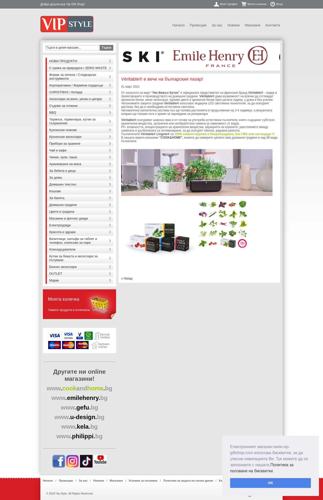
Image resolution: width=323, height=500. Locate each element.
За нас (217, 25)
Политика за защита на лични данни (188, 480)
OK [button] (270, 483)
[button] (276, 471)
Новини (233, 25)
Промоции (198, 25)
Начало (178, 25)
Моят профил (228, 4)
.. (80, 388)
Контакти (272, 25)
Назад (126, 278)
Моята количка (256, 4)
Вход (279, 4)
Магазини (252, 25)
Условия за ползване (143, 480)
